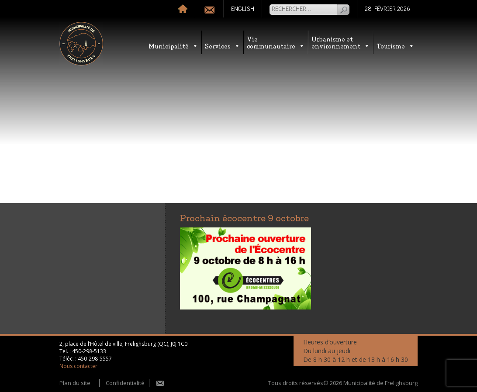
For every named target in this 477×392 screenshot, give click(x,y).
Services (222, 45)
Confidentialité (125, 383)
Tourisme (396, 45)
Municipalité (173, 45)
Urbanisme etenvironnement (340, 42)
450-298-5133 (89, 351)
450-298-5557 (95, 358)
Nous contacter (78, 366)
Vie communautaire (276, 42)
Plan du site (74, 383)
